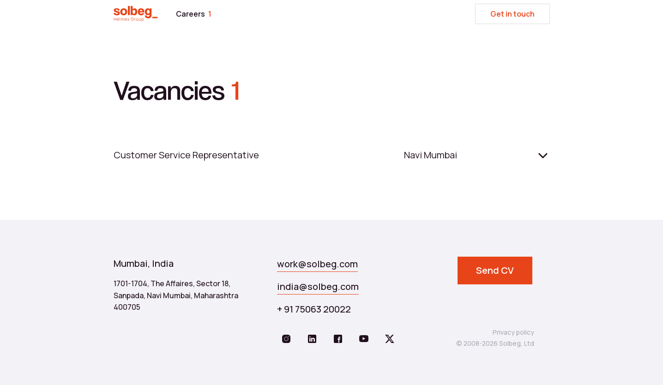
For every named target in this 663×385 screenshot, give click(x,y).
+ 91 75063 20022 (314, 309)
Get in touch (512, 14)
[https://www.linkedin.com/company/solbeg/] (312, 339)
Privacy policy (513, 332)
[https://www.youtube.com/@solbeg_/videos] (364, 339)
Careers (193, 13)
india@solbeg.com (318, 286)
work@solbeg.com (317, 264)
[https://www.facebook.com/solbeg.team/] (338, 339)
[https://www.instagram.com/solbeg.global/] (286, 339)
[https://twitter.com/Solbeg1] (389, 339)
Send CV (495, 270)
